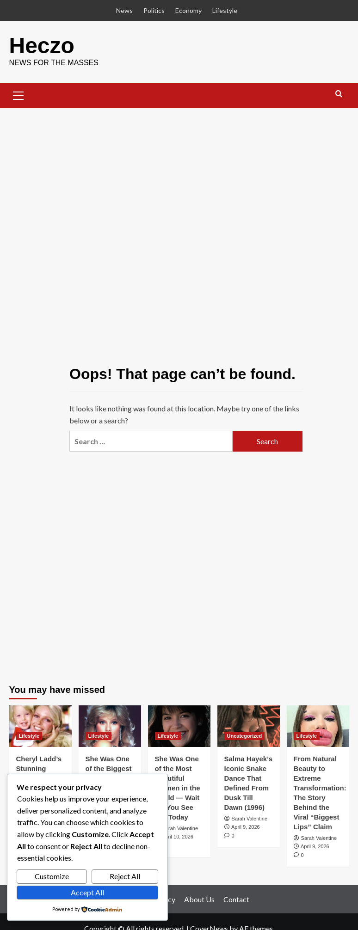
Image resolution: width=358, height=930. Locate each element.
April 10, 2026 (177, 836)
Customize (52, 876)
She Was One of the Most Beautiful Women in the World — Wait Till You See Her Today (177, 788)
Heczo (41, 45)
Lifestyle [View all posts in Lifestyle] (29, 736)
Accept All (87, 892)
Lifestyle (224, 10)
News (124, 10)
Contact (236, 899)
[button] (18, 94)
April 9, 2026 (245, 827)
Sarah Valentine (180, 828)
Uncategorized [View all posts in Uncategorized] (244, 736)
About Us (199, 899)
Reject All (125, 876)
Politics (154, 10)
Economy (188, 10)
